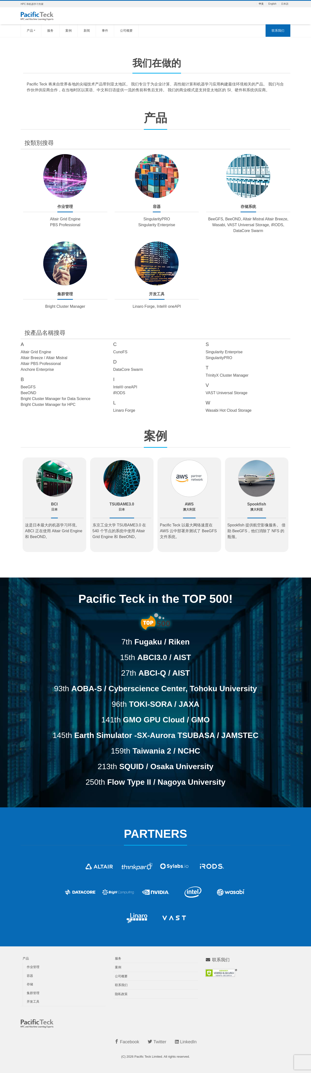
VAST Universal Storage (226, 393)
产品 (30, 30)
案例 (68, 30)
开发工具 (33, 1001)
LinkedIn (186, 1041)
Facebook (126, 1041)
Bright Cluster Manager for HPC (48, 404)
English (272, 4)
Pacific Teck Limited (148, 1056)
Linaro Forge (124, 410)
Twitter (157, 1041)
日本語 (284, 4)
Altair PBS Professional (41, 364)
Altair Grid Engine (36, 352)
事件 (105, 30)
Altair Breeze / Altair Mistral (44, 358)
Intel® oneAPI (125, 387)
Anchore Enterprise (37, 369)
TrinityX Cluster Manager (227, 375)
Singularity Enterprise (224, 352)
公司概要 (126, 30)
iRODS (119, 393)
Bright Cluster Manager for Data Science (55, 399)
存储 (30, 984)
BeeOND (28, 393)
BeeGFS (28, 387)
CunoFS (120, 352)
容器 (30, 976)
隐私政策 (121, 994)
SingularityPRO (219, 358)
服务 (50, 30)
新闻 (87, 30)
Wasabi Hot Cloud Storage (228, 410)
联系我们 (278, 30)
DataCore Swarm (128, 369)
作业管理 (33, 967)
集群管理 (33, 993)
